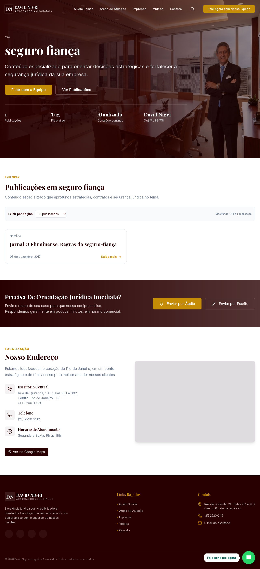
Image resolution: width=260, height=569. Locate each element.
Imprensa (140, 9)
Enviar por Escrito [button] (229, 303)
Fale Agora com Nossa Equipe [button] (229, 9)
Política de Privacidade (241, 559)
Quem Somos (84, 9)
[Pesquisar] (192, 9)
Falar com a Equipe (28, 90)
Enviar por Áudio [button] (177, 303)
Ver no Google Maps (26, 452)
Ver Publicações (76, 90)
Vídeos (158, 9)
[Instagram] (20, 534)
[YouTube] (32, 534)
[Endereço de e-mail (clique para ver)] (217, 523)
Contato (176, 9)
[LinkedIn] (43, 534)
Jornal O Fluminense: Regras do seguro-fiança (63, 244)
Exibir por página (20, 214)
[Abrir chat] (248, 557)
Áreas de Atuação (113, 9)
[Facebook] (9, 534)
